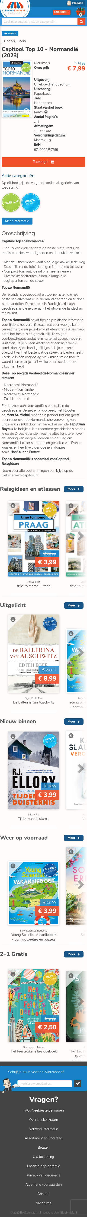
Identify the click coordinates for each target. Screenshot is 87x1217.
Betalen (43, 1147)
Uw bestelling (43, 1157)
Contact (44, 1194)
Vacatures (43, 1203)
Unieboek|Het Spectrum (52, 84)
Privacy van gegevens (43, 1175)
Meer (71, 489)
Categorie (61, 12)
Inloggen (77, 3)
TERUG (10, 33)
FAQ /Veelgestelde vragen (43, 1110)
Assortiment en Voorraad (43, 1138)
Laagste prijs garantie (43, 1166)
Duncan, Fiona (14, 41)
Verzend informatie (43, 1129)
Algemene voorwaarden (44, 1184)
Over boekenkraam (43, 1120)
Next (80, 536)
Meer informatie (17, 221)
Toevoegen (41, 162)
